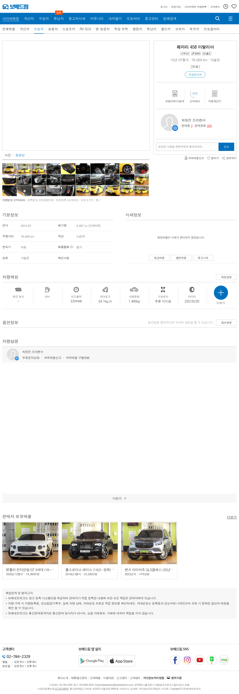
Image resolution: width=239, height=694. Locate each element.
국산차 (24, 29)
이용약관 (108, 678)
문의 (226, 147)
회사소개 (63, 678)
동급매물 (159, 258)
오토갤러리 (212, 29)
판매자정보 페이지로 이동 (175, 128)
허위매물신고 (52, 357)
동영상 (20, 155)
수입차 (39, 29)
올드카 (166, 29)
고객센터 (135, 678)
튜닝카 (151, 29)
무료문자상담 (30, 357)
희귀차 (194, 29)
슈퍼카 (180, 29)
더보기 (232, 517)
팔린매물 (181, 258)
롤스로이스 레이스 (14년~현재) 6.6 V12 (94, 569)
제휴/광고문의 (79, 678)
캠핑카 (137, 29)
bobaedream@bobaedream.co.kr (116, 684)
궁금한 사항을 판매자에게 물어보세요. (180, 146)
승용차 (53, 29)
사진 (8, 155)
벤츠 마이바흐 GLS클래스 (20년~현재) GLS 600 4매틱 (164, 569)
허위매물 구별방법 (78, 357)
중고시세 (203, 258)
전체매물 (8, 29)
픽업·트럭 (121, 29)
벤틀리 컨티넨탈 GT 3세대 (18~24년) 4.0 (35, 569)
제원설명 (226, 277)
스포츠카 (68, 29)
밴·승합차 (103, 29)
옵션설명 (226, 322)
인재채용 (95, 678)
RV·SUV (85, 29)
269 (209, 125)
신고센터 (122, 678)
